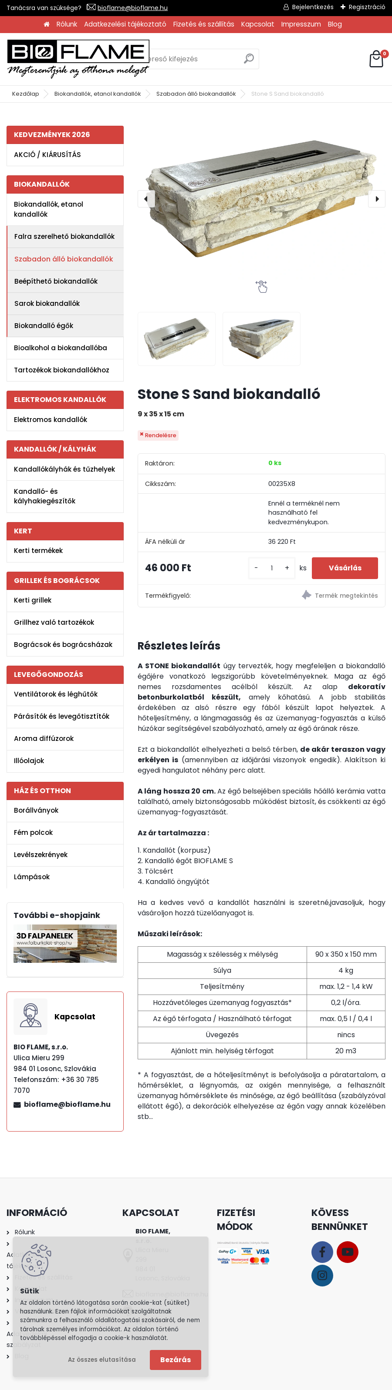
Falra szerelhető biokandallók (64, 236)
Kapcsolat (257, 24)
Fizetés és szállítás (203, 24)
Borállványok (36, 810)
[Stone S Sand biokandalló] (261, 199)
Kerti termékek (38, 550)
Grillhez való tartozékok (54, 622)
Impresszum (301, 24)
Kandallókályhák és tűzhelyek (64, 469)
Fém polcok (33, 832)
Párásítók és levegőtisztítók (61, 716)
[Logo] (78, 59)
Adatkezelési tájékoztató (125, 24)
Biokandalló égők (43, 325)
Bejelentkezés (313, 7)
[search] (249, 62)
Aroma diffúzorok (44, 738)
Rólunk (67, 24)
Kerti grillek (32, 600)
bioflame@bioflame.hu (133, 7)
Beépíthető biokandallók (56, 281)
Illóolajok (29, 760)
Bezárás (175, 1360)
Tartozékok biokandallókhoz (61, 370)
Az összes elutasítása (102, 1360)
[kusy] (269, 568)
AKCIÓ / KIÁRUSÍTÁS (47, 154)
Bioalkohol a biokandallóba (60, 347)
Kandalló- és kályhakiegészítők (44, 496)
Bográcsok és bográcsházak (63, 644)
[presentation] (146, 199)
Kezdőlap (25, 94)
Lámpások (32, 876)
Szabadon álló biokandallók (196, 94)
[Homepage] (47, 24)
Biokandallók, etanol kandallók (97, 94)
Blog (335, 24)
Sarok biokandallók (47, 303)
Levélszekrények (41, 854)
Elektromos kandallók (50, 419)
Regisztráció (367, 7)
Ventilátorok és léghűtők (56, 694)
